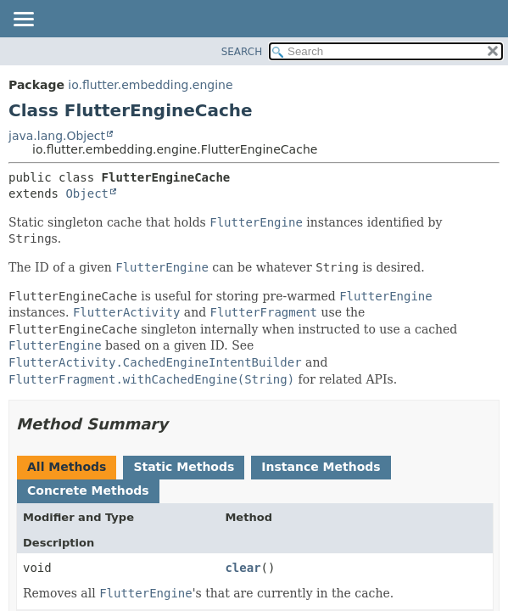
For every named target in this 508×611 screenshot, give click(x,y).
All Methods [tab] (66, 467)
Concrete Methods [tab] (88, 490)
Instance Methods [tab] (320, 467)
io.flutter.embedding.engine (150, 85)
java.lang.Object (56, 136)
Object (87, 193)
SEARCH (242, 52)
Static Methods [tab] (183, 467)
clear (242, 568)
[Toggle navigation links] (22, 20)
